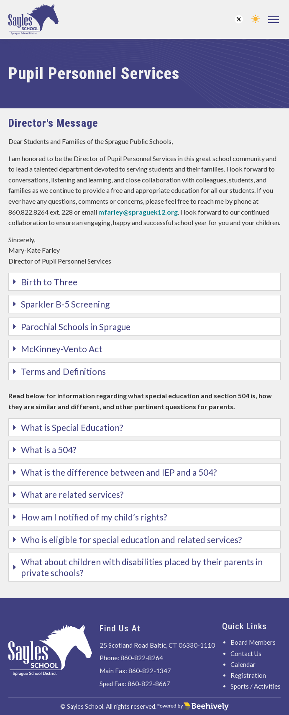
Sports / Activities (255, 686)
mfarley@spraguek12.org (138, 212)
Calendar (243, 664)
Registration (248, 675)
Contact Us (245, 653)
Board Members (253, 642)
